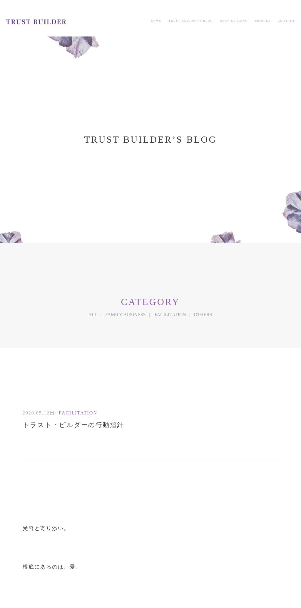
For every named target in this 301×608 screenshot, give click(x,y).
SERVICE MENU (234, 20)
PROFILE (263, 20)
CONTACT (286, 20)
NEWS (156, 20)
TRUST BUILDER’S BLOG (191, 20)
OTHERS (203, 314)
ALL (92, 314)
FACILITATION (170, 314)
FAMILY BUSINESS (125, 314)
